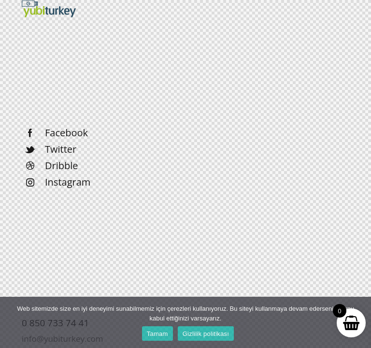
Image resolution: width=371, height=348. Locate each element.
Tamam (157, 333)
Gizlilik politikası (206, 333)
